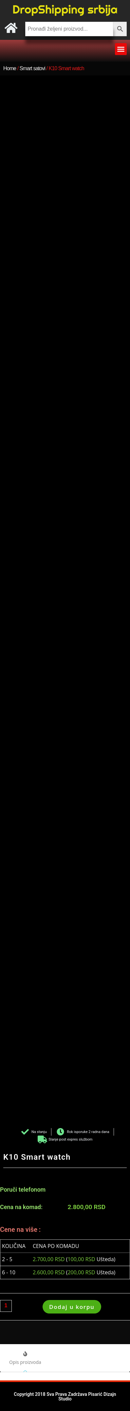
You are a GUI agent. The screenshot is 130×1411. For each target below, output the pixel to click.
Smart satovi (32, 68)
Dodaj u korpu (72, 1307)
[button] (121, 49)
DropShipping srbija (65, 9)
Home (9, 68)
